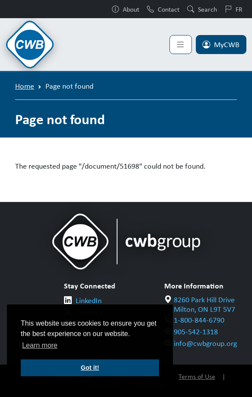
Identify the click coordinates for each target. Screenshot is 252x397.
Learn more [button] (39, 345)
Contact (163, 9)
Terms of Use (197, 376)
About (125, 9)
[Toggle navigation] (180, 44)
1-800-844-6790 (199, 319)
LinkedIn (89, 300)
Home (24, 85)
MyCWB (220, 44)
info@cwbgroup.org (205, 343)
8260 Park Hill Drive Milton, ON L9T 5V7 (204, 304)
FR (233, 9)
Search (202, 9)
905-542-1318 (196, 331)
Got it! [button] (90, 367)
